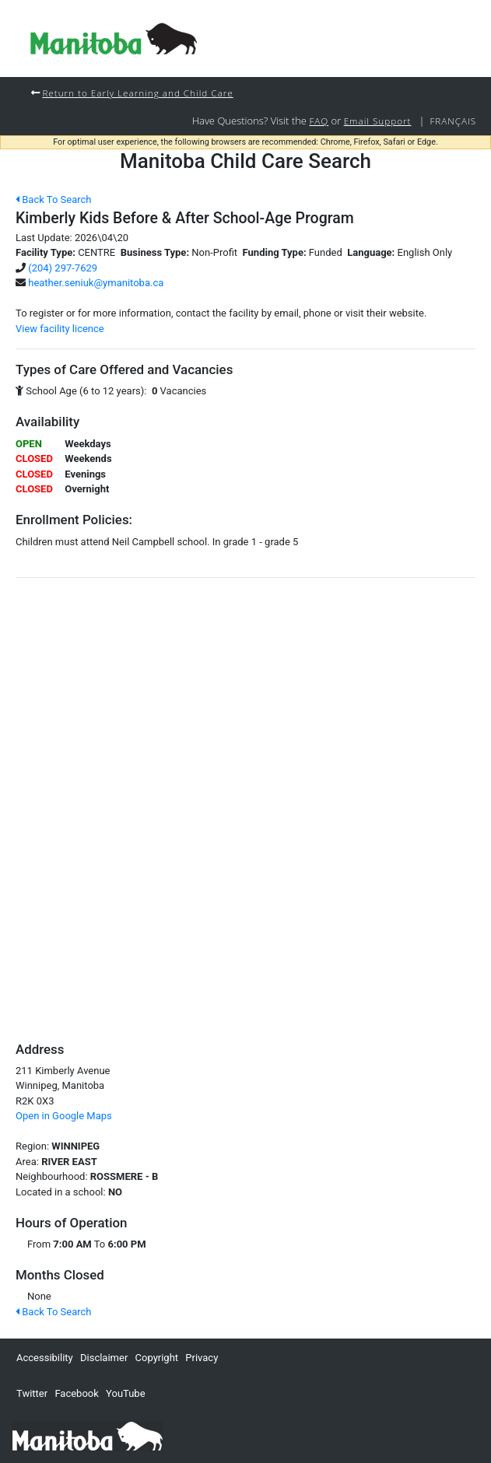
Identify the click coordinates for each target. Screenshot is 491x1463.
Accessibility (44, 1357)
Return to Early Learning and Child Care (137, 92)
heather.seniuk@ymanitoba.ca (95, 283)
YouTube (126, 1393)
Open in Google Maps (64, 1116)
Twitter (31, 1393)
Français (453, 120)
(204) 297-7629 (62, 268)
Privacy (201, 1357)
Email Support (378, 120)
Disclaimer (104, 1357)
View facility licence (60, 328)
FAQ (318, 120)
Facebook (76, 1393)
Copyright (157, 1357)
